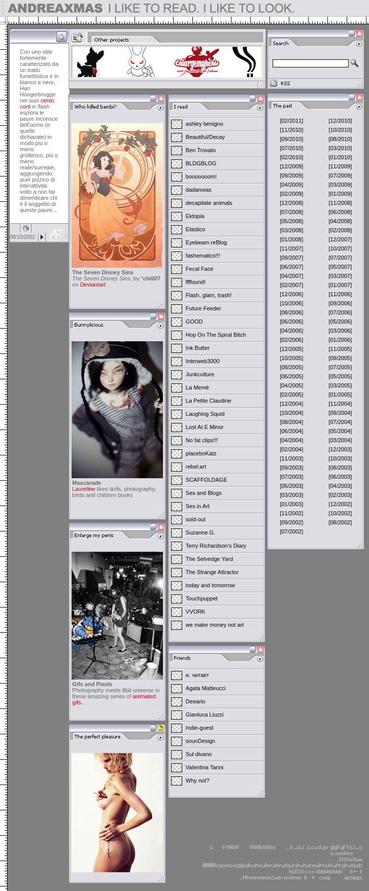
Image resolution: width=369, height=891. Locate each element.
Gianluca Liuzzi (205, 714)
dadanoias (199, 190)
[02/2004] (291, 449)
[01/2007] (340, 285)
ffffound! (196, 282)
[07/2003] (291, 477)
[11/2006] (340, 294)
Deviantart (93, 284)
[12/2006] (291, 294)
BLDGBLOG (201, 163)
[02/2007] (291, 285)
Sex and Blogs (204, 493)
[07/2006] (340, 312)
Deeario (196, 701)
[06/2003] (340, 477)
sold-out (196, 519)
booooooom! (201, 176)
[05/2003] (291, 486)
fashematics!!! (203, 256)
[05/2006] (340, 321)
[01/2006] (340, 340)
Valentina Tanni (204, 767)
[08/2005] (291, 367)
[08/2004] (291, 422)
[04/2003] (340, 486)
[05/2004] (340, 431)
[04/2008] (340, 221)
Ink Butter (198, 348)
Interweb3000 (203, 361)
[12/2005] (291, 349)
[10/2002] (340, 513)
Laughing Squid (205, 414)
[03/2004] (340, 440)
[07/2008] (291, 212)
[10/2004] (291, 413)
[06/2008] (340, 212)
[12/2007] (340, 239)
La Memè (197, 387)
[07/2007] (340, 258)
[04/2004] (291, 440)
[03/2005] (340, 385)
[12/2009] (291, 166)
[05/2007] (340, 267)
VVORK (196, 612)
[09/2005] (340, 358)
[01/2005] (340, 394)
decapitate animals (209, 203)
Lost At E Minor (205, 427)
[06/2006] (291, 321)
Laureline (83, 489)
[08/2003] (340, 468)
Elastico (196, 229)
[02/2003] (340, 495)
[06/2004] (291, 431)
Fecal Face (199, 269)
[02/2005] (291, 394)
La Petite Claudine (208, 401)
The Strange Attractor (212, 572)
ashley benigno (204, 124)
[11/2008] (340, 203)
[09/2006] (340, 303)
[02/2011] (291, 121)
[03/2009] (340, 185)
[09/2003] (291, 468)
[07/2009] (340, 175)
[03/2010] (340, 148)
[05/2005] (340, 376)
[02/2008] (340, 230)
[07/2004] (340, 422)
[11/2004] (340, 404)
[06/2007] (291, 267)
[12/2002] (340, 504)
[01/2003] (291, 504)
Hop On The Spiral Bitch (216, 335)
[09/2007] (291, 258)
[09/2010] (291, 139)
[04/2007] (291, 276)
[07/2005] (340, 367)
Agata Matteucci (206, 688)
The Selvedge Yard (209, 559)
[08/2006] (291, 312)
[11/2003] (291, 458)
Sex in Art (198, 506)
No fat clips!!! (202, 440)
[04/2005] (291, 385)
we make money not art (215, 625)
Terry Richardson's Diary (216, 546)
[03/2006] (340, 331)
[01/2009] (340, 194)
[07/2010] (291, 148)
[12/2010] (340, 121)
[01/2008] (291, 239)
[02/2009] (291, 194)
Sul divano (199, 754)
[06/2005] (291, 376)
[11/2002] (291, 513)
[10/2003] (340, 458)
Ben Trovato (201, 150)
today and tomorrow (210, 585)
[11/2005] (340, 349)
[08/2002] (340, 522)
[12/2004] (291, 404)
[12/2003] (340, 449)
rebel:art (196, 467)
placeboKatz (201, 453)
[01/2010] (340, 157)
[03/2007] (340, 276)
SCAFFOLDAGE (206, 480)
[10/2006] (291, 303)
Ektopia (195, 216)
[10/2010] (340, 130)
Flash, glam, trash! (208, 295)
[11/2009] (340, 166)
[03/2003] (291, 495)
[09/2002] (291, 522)
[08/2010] (340, 139)
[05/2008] (291, 221)
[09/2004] (340, 413)
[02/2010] (291, 157)
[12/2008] (291, 203)
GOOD (194, 321)
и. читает (197, 675)
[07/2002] (291, 531)
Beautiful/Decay (205, 137)
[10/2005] (291, 358)
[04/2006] (291, 331)
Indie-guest (199, 728)
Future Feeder (203, 308)
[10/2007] (340, 248)
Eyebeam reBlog (206, 242)
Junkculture (200, 374)
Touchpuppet (202, 598)
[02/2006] (291, 340)
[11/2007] (291, 248)
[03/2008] (291, 230)
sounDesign (200, 741)
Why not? (197, 780)
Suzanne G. (200, 532)
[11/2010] (291, 130)
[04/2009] (291, 185)
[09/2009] (291, 175)
